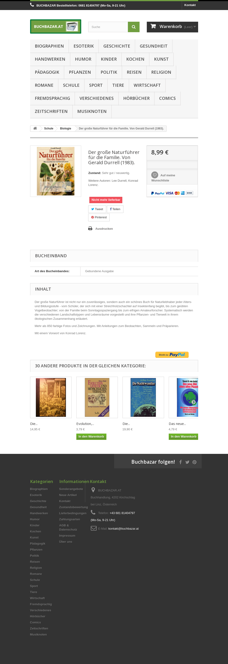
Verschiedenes (97, 98)
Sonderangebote (71, 489)
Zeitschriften (51, 111)
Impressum (67, 535)
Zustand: (94, 173)
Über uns (65, 541)
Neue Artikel (68, 495)
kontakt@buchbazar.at (124, 528)
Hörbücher (136, 98)
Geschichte (116, 46)
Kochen (135, 59)
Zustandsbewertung (73, 507)
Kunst (161, 59)
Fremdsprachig (52, 98)
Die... (34, 423)
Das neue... (177, 423)
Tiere (118, 85)
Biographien (49, 46)
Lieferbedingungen (73, 513)
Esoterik (84, 46)
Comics (167, 98)
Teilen (115, 209)
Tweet (97, 209)
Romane (44, 85)
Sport (96, 85)
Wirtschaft (147, 85)
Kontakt (190, 5)
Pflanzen (80, 72)
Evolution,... (85, 423)
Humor (83, 59)
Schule (71, 85)
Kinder (109, 59)
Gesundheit (154, 46)
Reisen (134, 72)
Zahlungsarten (69, 519)
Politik (109, 72)
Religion (161, 72)
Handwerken (50, 59)
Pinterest (99, 217)
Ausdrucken (104, 228)
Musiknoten (92, 111)
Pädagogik (47, 72)
